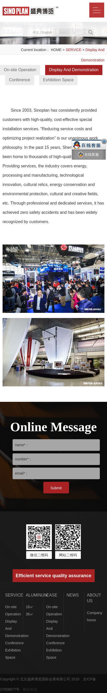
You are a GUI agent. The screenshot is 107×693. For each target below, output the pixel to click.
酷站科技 (30, 689)
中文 (36, 32)
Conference (19, 80)
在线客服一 (88, 158)
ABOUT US (94, 598)
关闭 (104, 141)
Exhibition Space (58, 80)
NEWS (72, 595)
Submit (56, 488)
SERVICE (73, 50)
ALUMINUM (36, 595)
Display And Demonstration (74, 70)
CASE (51, 595)
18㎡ (29, 607)
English (47, 32)
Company (94, 613)
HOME (56, 50)
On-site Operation (20, 70)
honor (91, 620)
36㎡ (29, 614)
